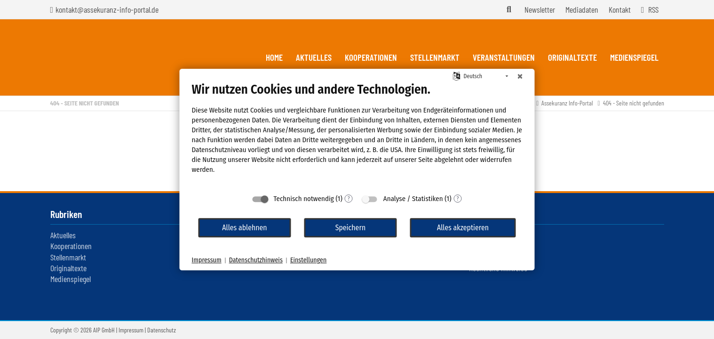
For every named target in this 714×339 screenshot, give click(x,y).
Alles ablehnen (244, 227)
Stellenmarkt (68, 257)
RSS (653, 9)
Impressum (131, 330)
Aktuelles (63, 235)
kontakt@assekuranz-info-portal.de (107, 9)
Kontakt (620, 9)
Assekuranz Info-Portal (567, 103)
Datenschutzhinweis (256, 260)
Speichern (350, 227)
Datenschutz (161, 330)
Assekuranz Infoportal (104, 57)
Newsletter (539, 9)
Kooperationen (71, 246)
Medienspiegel (70, 279)
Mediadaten (581, 9)
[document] (357, 135)
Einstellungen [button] (308, 260)
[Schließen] (520, 76)
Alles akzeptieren (463, 227)
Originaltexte (68, 268)
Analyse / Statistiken (413, 198)
